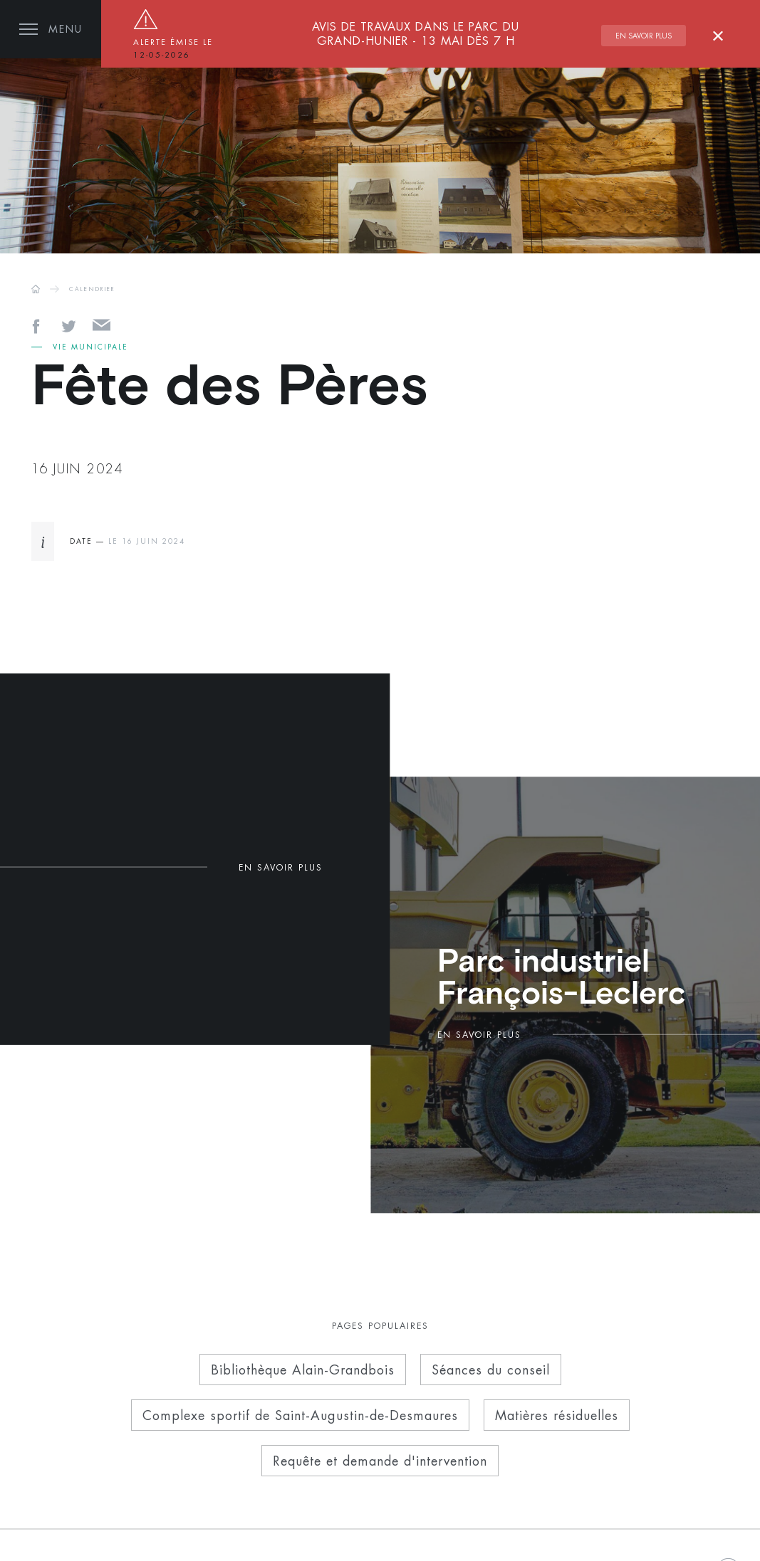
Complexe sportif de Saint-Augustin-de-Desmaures (300, 1415)
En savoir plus (643, 36)
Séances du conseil (491, 1369)
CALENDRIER (92, 289)
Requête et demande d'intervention (380, 1460)
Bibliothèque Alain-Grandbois (303, 1369)
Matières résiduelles (556, 1415)
